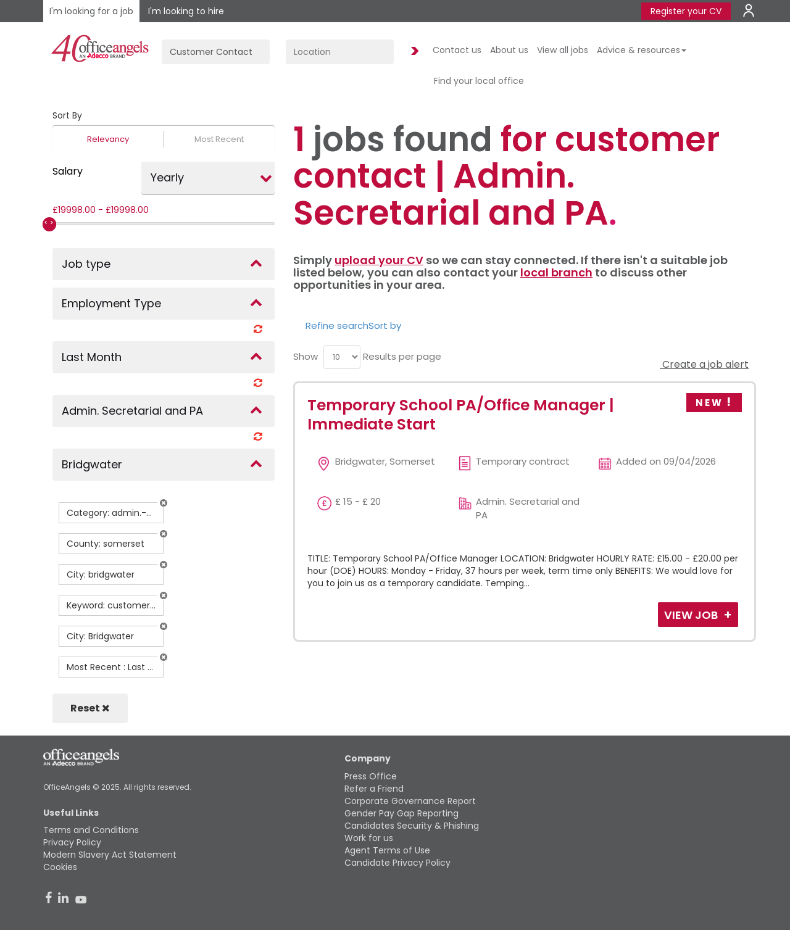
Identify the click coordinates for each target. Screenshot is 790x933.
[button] (163, 503)
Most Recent (219, 139)
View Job (692, 615)
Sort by (384, 325)
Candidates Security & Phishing (411, 825)
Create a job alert (704, 364)
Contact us (457, 50)
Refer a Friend (374, 788)
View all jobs (562, 50)
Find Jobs (413, 51)
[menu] (341, 357)
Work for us (368, 838)
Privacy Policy (72, 842)
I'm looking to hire (186, 11)
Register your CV (686, 11)
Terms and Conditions (91, 830)
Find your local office (479, 81)
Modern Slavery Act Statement (110, 854)
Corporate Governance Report (410, 801)
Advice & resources (641, 50)
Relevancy (108, 139)
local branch (556, 272)
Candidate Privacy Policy (397, 862)
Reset (90, 708)
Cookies (60, 867)
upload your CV (379, 260)
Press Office (370, 776)
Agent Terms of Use (387, 850)
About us (509, 50)
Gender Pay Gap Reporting (401, 813)
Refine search (337, 325)
